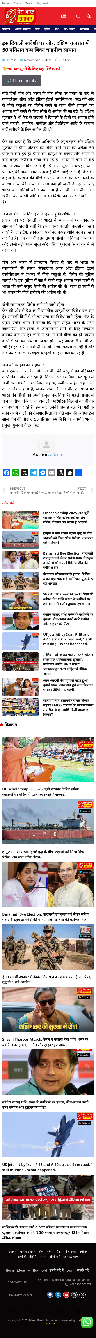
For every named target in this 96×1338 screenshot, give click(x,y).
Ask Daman (43, 1311)
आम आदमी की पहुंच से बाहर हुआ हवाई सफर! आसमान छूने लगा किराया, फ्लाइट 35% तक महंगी (68, 685)
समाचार (6, 29)
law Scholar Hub (69, 1311)
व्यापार (43, 1257)
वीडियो (32, 1257)
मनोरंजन (84, 29)
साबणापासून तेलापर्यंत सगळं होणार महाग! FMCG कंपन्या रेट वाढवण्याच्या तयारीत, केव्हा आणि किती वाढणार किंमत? (68, 707)
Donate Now (70, 1257)
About (17, 3)
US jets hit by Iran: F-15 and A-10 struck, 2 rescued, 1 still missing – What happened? (67, 639)
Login (70, 1270)
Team (28, 3)
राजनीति (22, 1257)
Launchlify (11, 1311)
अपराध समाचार (22, 29)
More (23, 1270)
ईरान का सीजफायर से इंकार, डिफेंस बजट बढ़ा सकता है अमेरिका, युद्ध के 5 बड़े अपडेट (68, 579)
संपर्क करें (55, 1257)
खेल (37, 29)
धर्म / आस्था (69, 29)
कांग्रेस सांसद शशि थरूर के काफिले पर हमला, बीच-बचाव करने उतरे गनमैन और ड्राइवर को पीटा (68, 619)
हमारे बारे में (57, 1270)
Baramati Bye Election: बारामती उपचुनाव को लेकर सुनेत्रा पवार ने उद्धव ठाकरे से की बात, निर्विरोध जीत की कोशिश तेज (68, 560)
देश (56, 29)
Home (5, 3)
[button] (89, 16)
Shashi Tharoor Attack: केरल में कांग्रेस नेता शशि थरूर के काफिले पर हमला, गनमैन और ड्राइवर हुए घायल (68, 599)
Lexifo (27, 1311)
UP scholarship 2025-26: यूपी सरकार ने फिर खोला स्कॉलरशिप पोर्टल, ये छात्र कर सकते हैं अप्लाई (66, 517)
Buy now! (42, 3)
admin (57, 454)
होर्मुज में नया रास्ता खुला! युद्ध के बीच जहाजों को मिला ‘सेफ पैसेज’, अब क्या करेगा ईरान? (68, 538)
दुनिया (47, 29)
